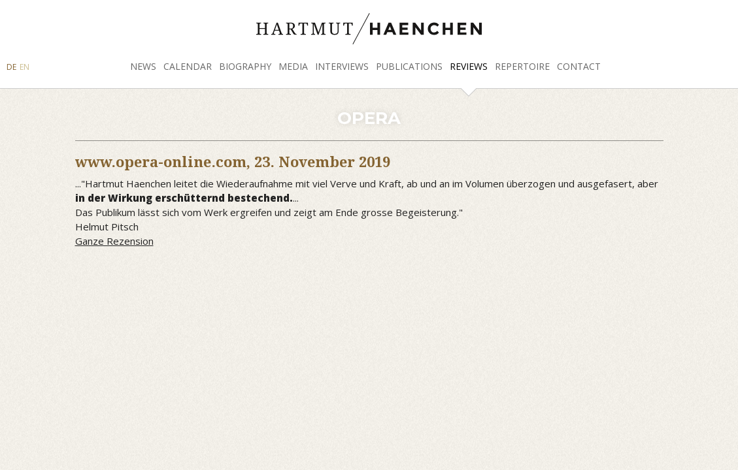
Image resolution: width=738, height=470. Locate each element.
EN (24, 66)
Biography (245, 66)
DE (11, 66)
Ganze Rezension (114, 240)
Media (293, 66)
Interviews (342, 66)
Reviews (469, 66)
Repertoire (522, 66)
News (143, 66)
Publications (409, 66)
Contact (579, 66)
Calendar (187, 66)
